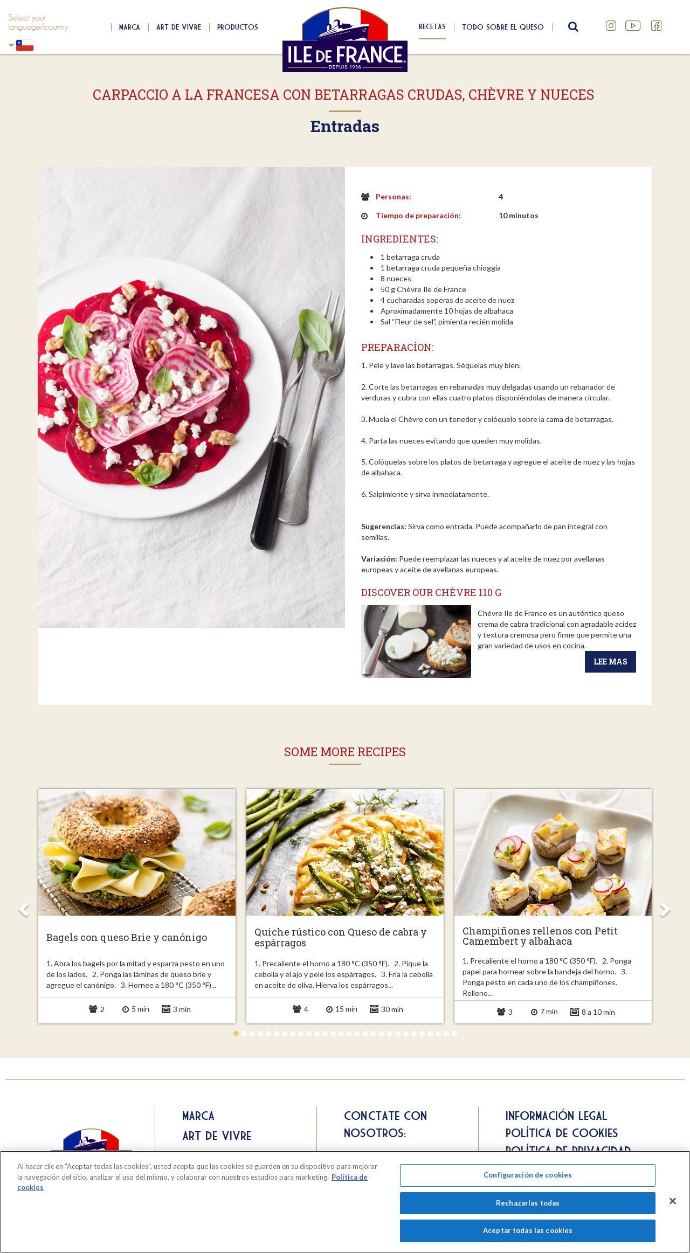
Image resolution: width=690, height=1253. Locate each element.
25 (430, 1033)
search (572, 27)
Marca (129, 27)
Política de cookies (562, 1133)
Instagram (611, 25)
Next (664, 906)
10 (309, 1033)
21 (398, 1033)
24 (422, 1033)
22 (406, 1033)
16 (357, 1033)
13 (333, 1033)
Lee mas (610, 661)
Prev (25, 906)
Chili (11, 45)
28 (454, 1033)
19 (381, 1033)
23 (414, 1033)
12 (325, 1033)
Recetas (432, 26)
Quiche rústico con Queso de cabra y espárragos (340, 938)
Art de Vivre (178, 27)
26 (438, 1033)
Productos (237, 27)
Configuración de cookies (528, 1175)
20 (389, 1033)
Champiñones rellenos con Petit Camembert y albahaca (540, 936)
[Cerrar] (673, 1201)
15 (349, 1033)
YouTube (634, 25)
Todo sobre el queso (503, 27)
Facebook (656, 25)
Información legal (557, 1116)
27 (446, 1033)
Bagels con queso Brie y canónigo (126, 937)
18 (373, 1033)
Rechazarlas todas (528, 1203)
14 (341, 1033)
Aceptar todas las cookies (527, 1230)
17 (365, 1033)
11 (317, 1033)
